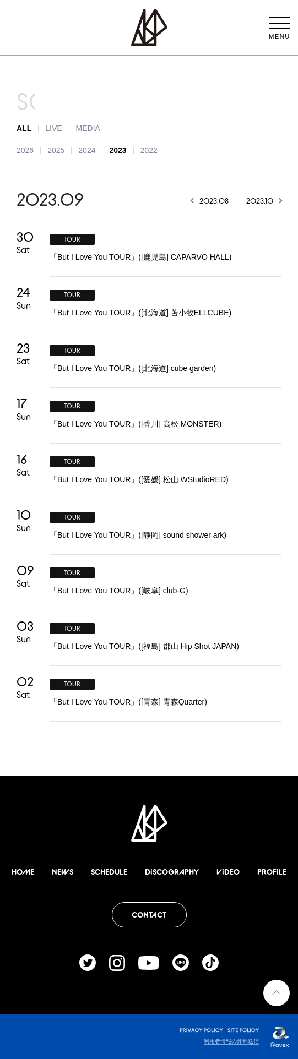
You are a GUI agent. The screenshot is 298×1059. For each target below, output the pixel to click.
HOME (23, 872)
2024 (86, 150)
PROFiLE (271, 872)
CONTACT (149, 915)
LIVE (53, 128)
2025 (55, 150)
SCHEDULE (109, 872)
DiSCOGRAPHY (172, 872)
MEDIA (88, 128)
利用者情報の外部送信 (231, 1041)
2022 (149, 150)
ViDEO (228, 872)
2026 (25, 150)
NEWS (62, 872)
